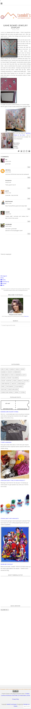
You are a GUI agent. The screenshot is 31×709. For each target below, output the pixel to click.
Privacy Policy (15, 699)
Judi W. (7, 191)
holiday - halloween (12, 377)
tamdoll (7, 212)
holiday (3, 377)
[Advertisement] (10, 263)
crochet (10, 372)
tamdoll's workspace (12, 704)
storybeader (8, 224)
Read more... (26, 316)
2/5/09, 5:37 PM (8, 192)
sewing (16, 392)
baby (2, 369)
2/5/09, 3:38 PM (8, 171)
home (14, 380)
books (22, 369)
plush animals (19, 386)
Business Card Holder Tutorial (9, 411)
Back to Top (27, 706)
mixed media (21, 383)
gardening (18, 375)
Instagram (4, 276)
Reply (29, 167)
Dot (6, 159)
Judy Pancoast (9, 201)
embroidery (17, 372)
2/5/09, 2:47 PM (8, 161)
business (17, 143)
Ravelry (3, 279)
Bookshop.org (5, 281)
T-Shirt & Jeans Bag (6, 442)
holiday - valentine (6, 380)
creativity (16, 144)
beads (17, 369)
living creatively (5, 383)
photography (9, 386)
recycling (3, 389)
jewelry (15, 146)
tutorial (16, 148)
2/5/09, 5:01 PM (8, 182)
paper (2, 386)
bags (7, 369)
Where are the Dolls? (7, 564)
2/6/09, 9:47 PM (8, 213)
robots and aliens (13, 389)
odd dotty (8, 170)
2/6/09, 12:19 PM (8, 203)
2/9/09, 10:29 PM (8, 226)
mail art (14, 383)
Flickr (2, 285)
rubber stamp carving (7, 392)
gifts (24, 375)
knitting (26, 380)
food (12, 375)
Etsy (2, 278)
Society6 (3, 283)
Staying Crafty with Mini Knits (10, 518)
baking (12, 369)
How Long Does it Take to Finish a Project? (13, 480)
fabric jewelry (5, 375)
